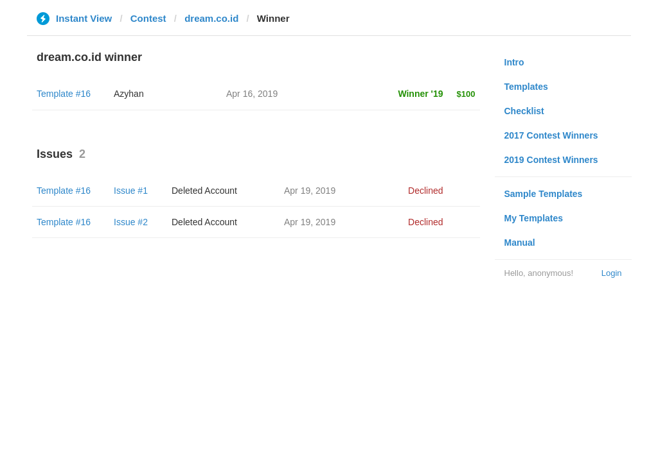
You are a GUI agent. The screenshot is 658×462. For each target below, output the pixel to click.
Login (611, 273)
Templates (526, 86)
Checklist (524, 111)
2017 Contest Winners (551, 135)
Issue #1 (131, 190)
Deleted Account (204, 190)
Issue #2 (131, 222)
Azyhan (129, 94)
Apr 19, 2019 (309, 190)
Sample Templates (543, 194)
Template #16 (64, 94)
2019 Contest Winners (551, 160)
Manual (519, 242)
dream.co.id (211, 18)
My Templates (534, 218)
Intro (514, 62)
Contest (148, 18)
